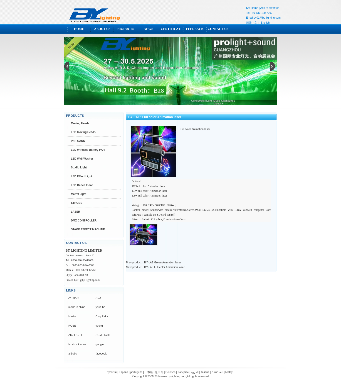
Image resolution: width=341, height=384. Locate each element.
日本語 (149, 372)
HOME (79, 29)
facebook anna (77, 344)
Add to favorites (269, 8)
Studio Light (79, 167)
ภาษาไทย (217, 372)
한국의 (159, 372)
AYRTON (73, 297)
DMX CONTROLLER (83, 220)
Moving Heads (80, 123)
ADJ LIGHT (75, 335)
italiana (205, 372)
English (265, 22)
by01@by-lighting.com (267, 17)
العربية (194, 372)
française (183, 372)
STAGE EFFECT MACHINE (88, 229)
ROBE (72, 325)
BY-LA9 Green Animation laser (162, 262)
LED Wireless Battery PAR (88, 149)
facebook (101, 353)
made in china (76, 307)
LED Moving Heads (83, 132)
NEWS (148, 29)
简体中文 (251, 22)
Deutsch (170, 372)
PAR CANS (78, 141)
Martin (72, 316)
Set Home (252, 8)
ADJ (98, 297)
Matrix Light (78, 194)
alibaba (72, 353)
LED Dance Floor (82, 185)
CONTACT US (218, 29)
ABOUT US (102, 29)
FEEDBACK (195, 29)
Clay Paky (102, 316)
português (136, 372)
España (123, 372)
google (100, 344)
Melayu (229, 372)
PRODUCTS (125, 29)
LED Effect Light (81, 176)
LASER (75, 211)
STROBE (76, 202)
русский (112, 372)
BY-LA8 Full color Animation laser (164, 267)
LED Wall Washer (82, 158)
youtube (100, 307)
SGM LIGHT (103, 335)
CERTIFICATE (172, 29)
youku (99, 325)
